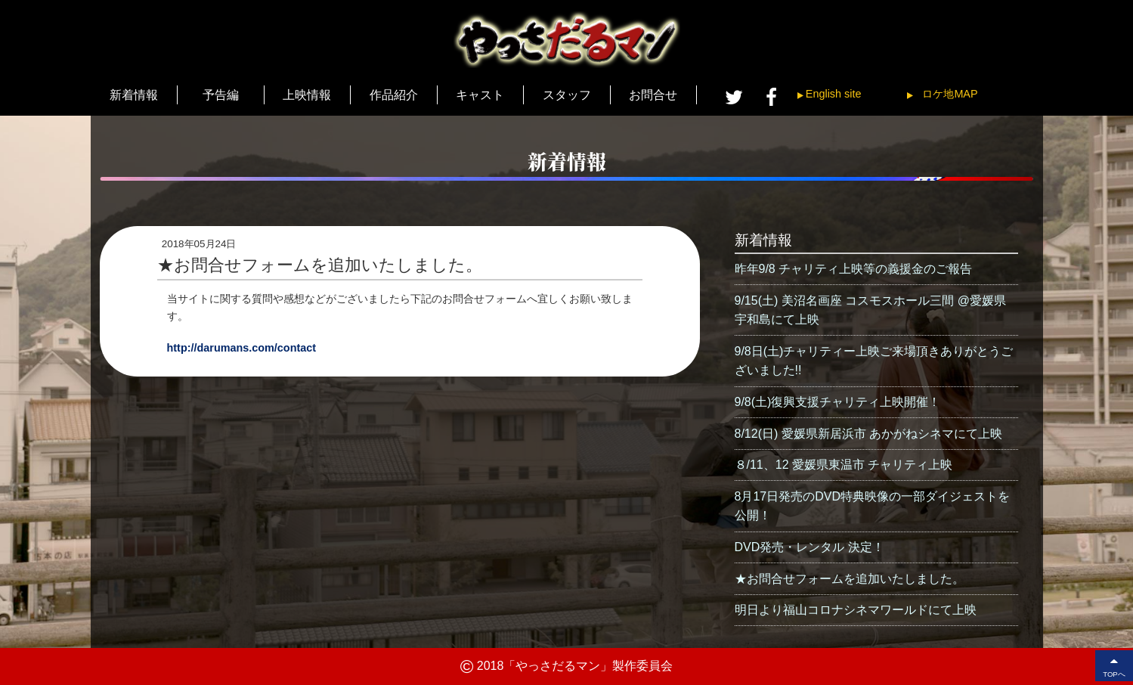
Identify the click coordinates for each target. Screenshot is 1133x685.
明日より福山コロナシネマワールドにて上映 (856, 609)
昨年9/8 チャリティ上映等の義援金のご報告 (854, 268)
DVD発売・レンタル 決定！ (809, 547)
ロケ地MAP (949, 94)
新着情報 (134, 94)
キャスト (480, 94)
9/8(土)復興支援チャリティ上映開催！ (838, 401)
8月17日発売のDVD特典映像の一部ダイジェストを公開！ (872, 506)
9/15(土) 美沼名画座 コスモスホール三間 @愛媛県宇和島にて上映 (870, 310)
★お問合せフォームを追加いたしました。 (849, 578)
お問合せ (653, 94)
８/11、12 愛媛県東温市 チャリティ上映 (844, 464)
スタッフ (567, 94)
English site (834, 94)
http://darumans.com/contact (242, 348)
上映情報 (307, 94)
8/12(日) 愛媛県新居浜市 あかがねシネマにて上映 (869, 433)
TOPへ (1114, 665)
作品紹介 (394, 94)
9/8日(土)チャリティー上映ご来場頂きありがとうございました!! (874, 361)
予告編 (221, 94)
